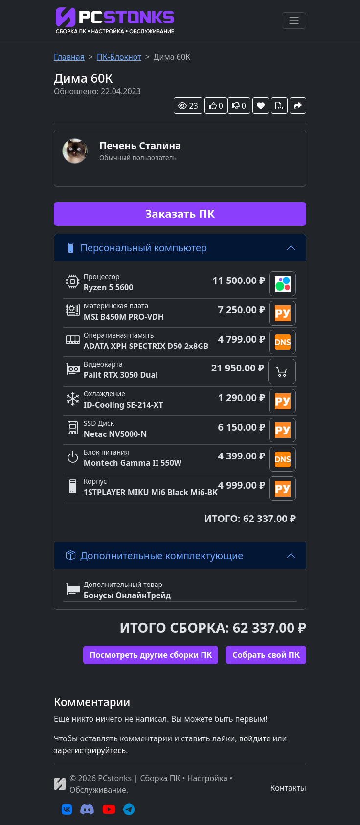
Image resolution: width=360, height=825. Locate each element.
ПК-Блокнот (119, 56)
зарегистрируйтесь (90, 750)
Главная (69, 56)
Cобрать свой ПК (266, 655)
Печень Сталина (140, 145)
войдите (254, 738)
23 (188, 105)
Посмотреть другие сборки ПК (151, 655)
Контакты (288, 787)
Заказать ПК (180, 213)
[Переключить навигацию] (294, 20)
